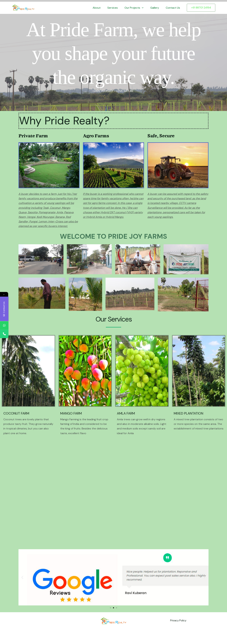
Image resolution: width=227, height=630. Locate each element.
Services (117, 7)
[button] (145, 8)
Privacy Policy (177, 621)
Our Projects (137, 8)
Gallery (156, 7)
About (103, 7)
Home (89, 7)
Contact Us (173, 7)
